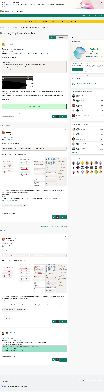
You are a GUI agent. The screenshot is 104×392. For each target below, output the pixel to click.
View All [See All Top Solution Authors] (74, 119)
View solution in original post (9, 201)
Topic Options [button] (61, 37)
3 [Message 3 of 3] (6, 214)
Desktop (45, 27)
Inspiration (33, 11)
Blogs (54, 11)
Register (84, 15)
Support (67, 11)
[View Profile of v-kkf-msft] (13, 132)
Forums (26, 11)
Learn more (78, 22)
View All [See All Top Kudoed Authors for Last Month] (74, 152)
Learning (61, 11)
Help (95, 15)
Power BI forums (6, 27)
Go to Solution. (36, 107)
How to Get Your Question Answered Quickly (84, 83)
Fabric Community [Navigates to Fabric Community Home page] (17, 11)
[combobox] (84, 18)
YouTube (38, 347)
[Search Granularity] (58, 18)
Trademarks (100, 381)
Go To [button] (100, 15)
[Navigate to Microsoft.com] (4, 11)
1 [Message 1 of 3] (6, 117)
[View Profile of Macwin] (8, 44)
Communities (47, 11)
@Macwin (10, 140)
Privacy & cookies (83, 381)
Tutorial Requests (18, 113)
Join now (4, 6)
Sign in (89, 15)
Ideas (40, 11)
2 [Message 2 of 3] (6, 356)
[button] (52, 37)
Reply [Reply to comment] (63, 217)
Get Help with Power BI (31, 27)
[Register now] (77, 69)
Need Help (8, 113)
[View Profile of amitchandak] (11, 333)
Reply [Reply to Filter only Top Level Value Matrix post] (63, 117)
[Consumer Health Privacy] (21, 386)
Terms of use (93, 381)
